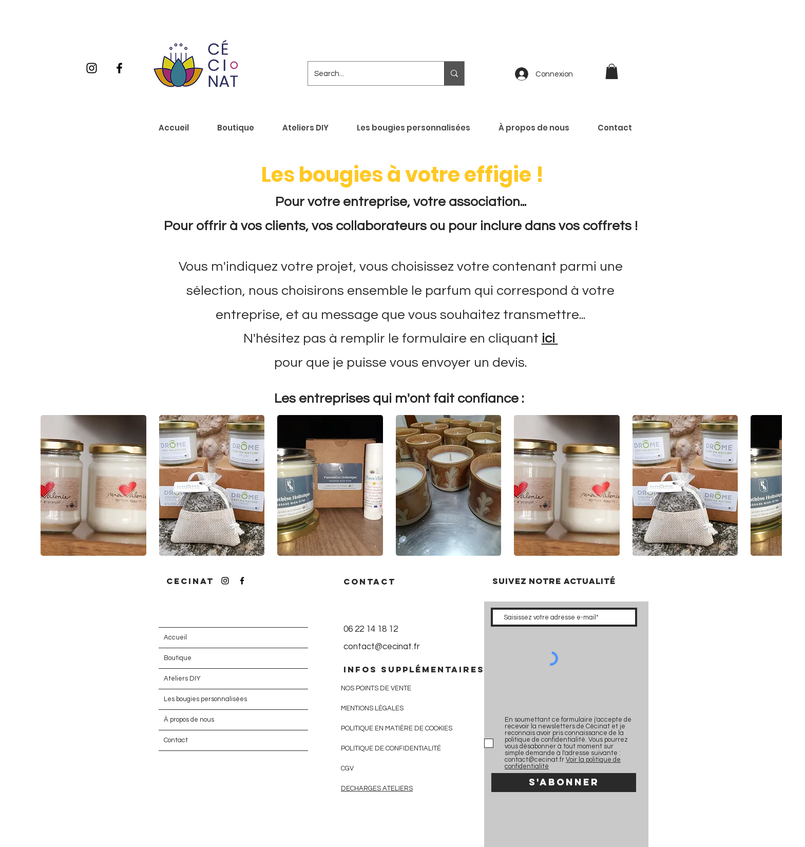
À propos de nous (189, 719)
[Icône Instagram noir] (92, 68)
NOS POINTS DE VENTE (376, 688)
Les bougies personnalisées (205, 699)
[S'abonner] (563, 782)
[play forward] (769, 485)
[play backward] (53, 485)
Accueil (175, 637)
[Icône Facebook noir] (119, 68)
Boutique (177, 658)
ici (550, 338)
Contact (176, 740)
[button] (611, 71)
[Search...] (368, 73)
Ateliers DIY (182, 678)
